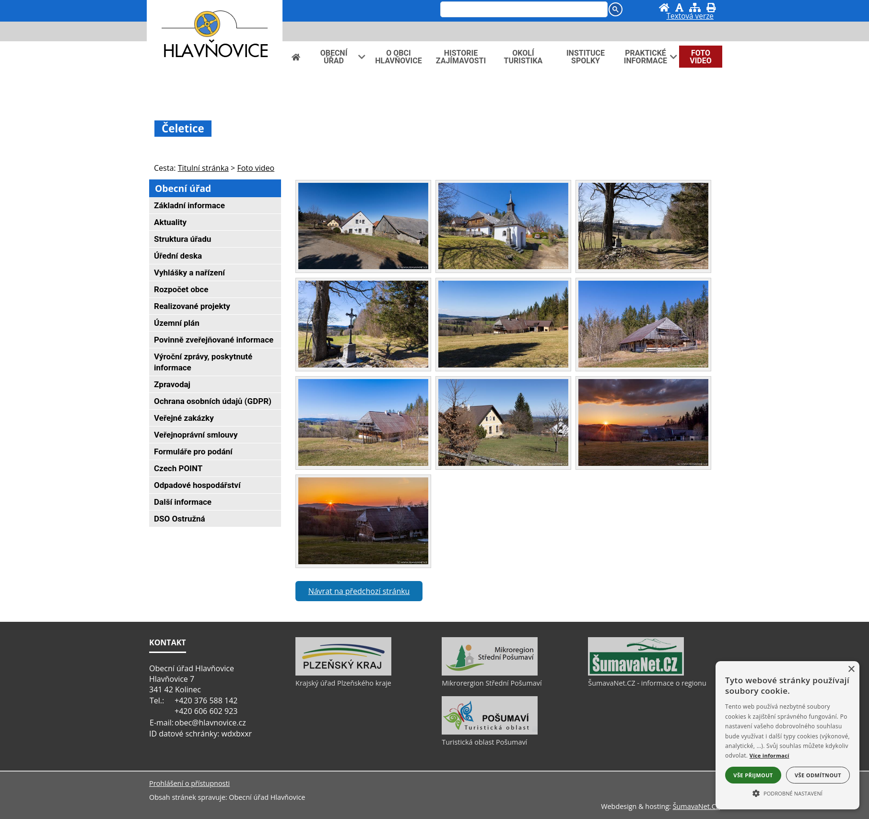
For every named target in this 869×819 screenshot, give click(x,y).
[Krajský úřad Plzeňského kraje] (343, 673)
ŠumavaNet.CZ (696, 806)
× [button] (851, 669)
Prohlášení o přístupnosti (189, 783)
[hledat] (523, 10)
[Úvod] (664, 7)
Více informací (769, 755)
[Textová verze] (690, 17)
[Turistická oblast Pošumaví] (490, 732)
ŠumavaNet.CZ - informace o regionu (647, 683)
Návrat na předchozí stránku (359, 591)
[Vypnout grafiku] (679, 7)
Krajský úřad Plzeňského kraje (343, 683)
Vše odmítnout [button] (818, 775)
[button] (787, 792)
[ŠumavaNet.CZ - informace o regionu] (636, 673)
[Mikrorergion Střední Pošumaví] (490, 673)
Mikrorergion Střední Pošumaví (491, 683)
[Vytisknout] (711, 7)
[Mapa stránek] (695, 7)
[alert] (787, 735)
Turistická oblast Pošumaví (484, 742)
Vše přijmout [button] (753, 775)
